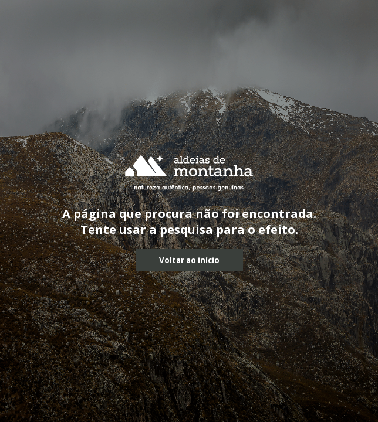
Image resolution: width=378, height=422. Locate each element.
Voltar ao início (189, 260)
